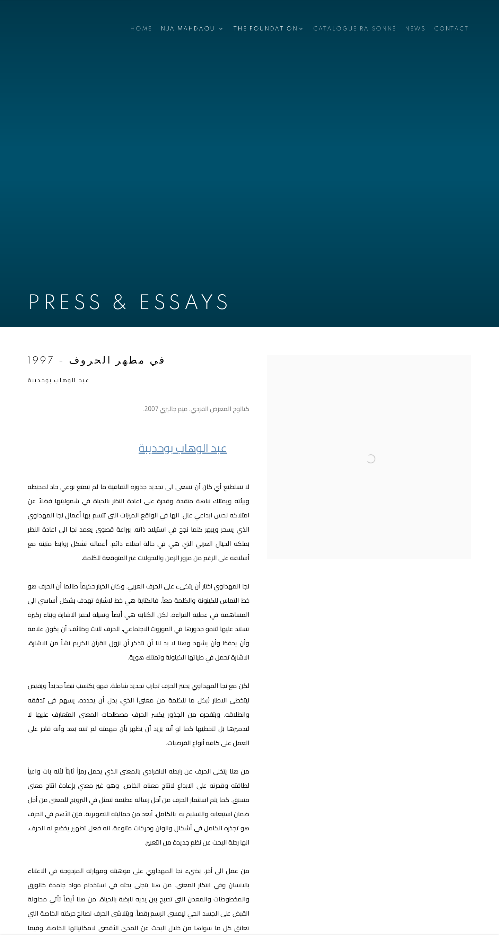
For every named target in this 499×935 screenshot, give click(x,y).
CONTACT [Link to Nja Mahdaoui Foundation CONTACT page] (451, 29)
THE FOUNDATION (265, 29)
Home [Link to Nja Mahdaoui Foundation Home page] (141, 29)
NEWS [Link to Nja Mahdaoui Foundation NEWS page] (415, 29)
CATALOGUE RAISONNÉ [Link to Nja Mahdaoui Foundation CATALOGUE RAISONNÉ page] (354, 29)
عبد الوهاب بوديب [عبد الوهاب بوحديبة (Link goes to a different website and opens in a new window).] (183, 448)
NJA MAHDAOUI (189, 29)
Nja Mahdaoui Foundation (69, 29)
